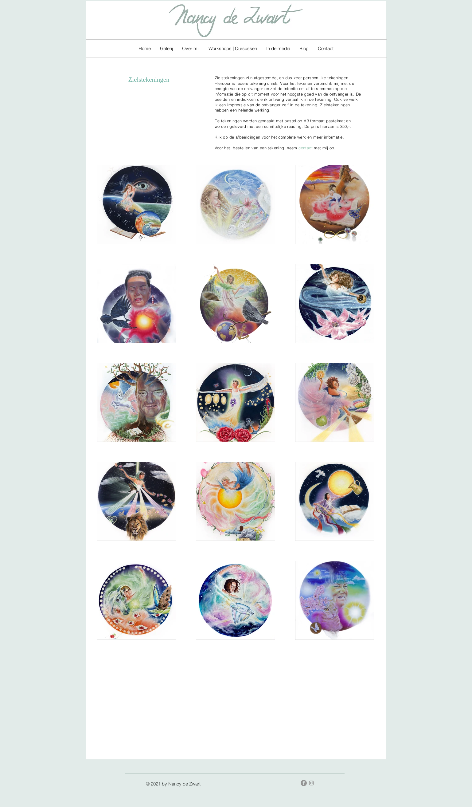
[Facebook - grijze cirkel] (304, 783)
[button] (166, 48)
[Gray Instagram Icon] (311, 783)
